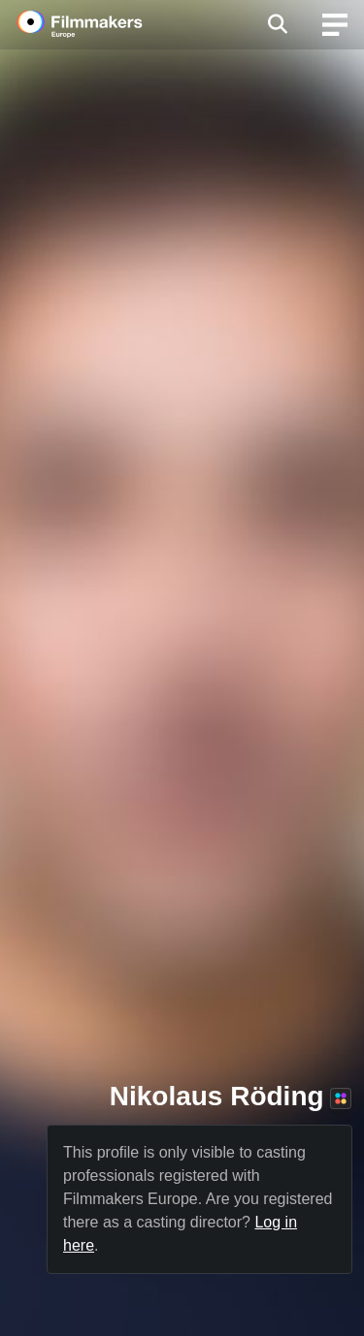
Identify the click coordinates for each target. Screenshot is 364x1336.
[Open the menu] (277, 24)
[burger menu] (334, 25)
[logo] (103, 24)
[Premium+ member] (340, 1098)
